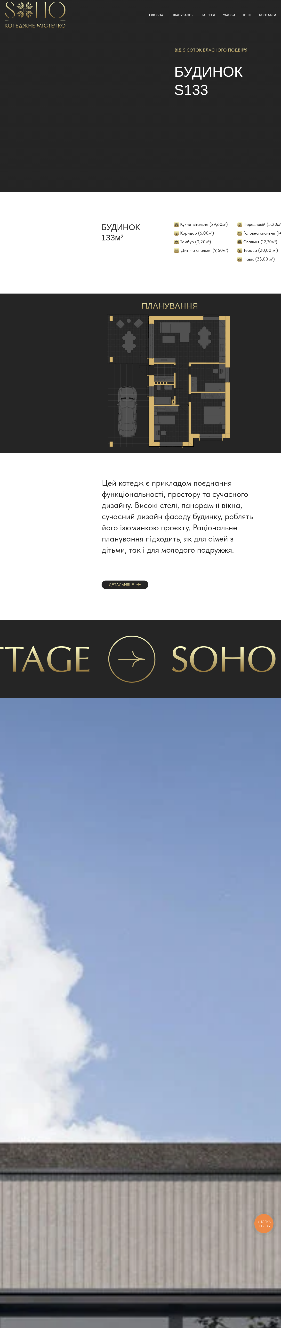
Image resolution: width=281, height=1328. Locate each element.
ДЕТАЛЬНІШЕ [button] (121, 585)
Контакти (267, 15)
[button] (138, 584)
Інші (247, 15)
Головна (155, 15)
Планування (182, 15)
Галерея (208, 15)
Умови (229, 15)
